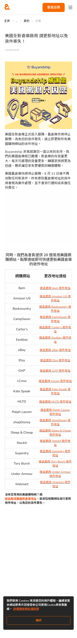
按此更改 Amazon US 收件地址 (55, 298)
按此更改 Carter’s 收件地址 (55, 329)
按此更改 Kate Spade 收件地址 (55, 391)
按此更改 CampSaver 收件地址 (55, 319)
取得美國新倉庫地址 (39, 221)
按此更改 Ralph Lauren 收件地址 (55, 412)
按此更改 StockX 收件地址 (55, 443)
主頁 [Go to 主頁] (7, 21)
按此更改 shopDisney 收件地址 (55, 422)
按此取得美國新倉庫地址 (21, 499)
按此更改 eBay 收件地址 (55, 350)
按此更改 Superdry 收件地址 (55, 453)
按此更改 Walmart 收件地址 (55, 484)
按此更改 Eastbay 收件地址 (55, 340)
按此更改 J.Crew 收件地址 (55, 381)
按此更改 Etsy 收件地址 (55, 360)
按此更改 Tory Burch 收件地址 (55, 464)
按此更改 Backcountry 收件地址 (55, 309)
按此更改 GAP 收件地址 (55, 371)
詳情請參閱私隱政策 (26, 609)
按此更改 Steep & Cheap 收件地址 (55, 433)
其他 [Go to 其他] (27, 21)
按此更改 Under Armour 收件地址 (55, 474)
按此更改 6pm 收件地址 (55, 288)
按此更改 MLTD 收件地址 (55, 402)
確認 (38, 620)
